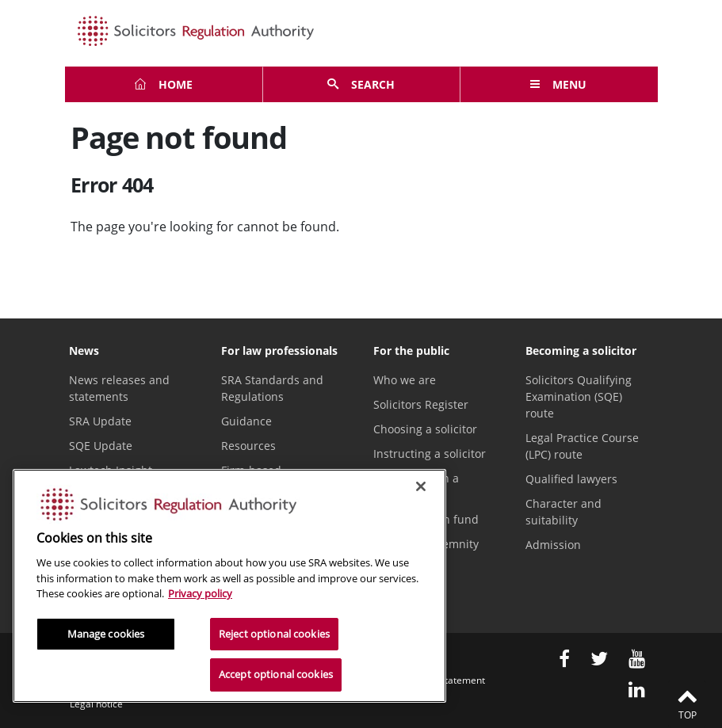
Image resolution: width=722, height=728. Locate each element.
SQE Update (100, 445)
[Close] (420, 486)
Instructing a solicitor (429, 453)
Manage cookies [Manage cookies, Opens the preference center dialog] (106, 634)
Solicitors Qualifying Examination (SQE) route (578, 396)
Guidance (246, 421)
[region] (229, 586)
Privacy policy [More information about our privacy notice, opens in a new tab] (200, 593)
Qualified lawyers (571, 478)
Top (687, 703)
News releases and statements (119, 388)
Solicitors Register (420, 404)
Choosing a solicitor (425, 428)
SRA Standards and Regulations (272, 388)
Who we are (404, 379)
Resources (248, 445)
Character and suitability (563, 512)
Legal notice (96, 704)
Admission (553, 544)
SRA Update (100, 421)
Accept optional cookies (276, 674)
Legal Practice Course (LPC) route (582, 446)
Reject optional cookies (274, 634)
